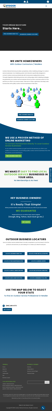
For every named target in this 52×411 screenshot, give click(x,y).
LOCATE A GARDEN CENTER (38, 261)
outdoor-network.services (8, 383)
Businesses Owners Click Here (29, 34)
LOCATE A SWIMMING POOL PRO (38, 278)
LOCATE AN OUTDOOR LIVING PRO (38, 270)
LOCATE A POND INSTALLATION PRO (38, 253)
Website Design (30, 373)
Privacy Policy (24, 398)
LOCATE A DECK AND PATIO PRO (13, 278)
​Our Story (5, 371)
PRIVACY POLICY (29, 405)
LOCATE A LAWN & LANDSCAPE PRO (13, 270)
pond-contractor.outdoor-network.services (12, 385)
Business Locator (6, 377)
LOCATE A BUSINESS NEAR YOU (14, 253)
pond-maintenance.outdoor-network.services (13, 387)
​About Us (5, 369)
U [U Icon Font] (48, 1)
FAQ (3, 375)
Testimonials (5, 373)
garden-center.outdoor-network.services (12, 388)
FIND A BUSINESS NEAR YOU (11, 34)
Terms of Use (31, 398)
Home (4, 367)
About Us (20, 398)
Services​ (29, 367)
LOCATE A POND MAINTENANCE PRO (13, 261)
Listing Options (30, 369)
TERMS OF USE (22, 405)
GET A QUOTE (26, 222)
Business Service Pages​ (32, 371)
